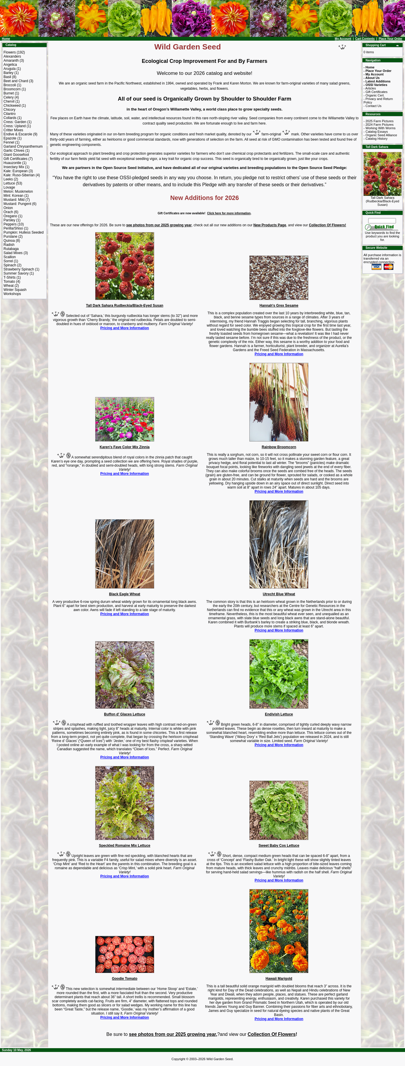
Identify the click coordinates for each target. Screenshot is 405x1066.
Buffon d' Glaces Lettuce (124, 714)
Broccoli (10, 85)
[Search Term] (382, 220)
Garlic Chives (14, 151)
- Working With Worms (380, 128)
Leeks (8, 179)
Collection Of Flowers (272, 1034)
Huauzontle (12, 163)
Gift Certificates (15, 159)
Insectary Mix (14, 167)
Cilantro (9, 114)
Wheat (9, 286)
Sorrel (8, 261)
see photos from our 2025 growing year (159, 225)
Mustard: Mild (14, 200)
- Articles (370, 88)
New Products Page (269, 225)
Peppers (10, 224)
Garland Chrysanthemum (23, 146)
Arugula (9, 69)
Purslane (10, 236)
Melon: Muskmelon (18, 191)
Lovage (9, 187)
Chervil (9, 101)
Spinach (10, 265)
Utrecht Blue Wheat (279, 594)
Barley (8, 73)
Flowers (10, 52)
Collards (10, 118)
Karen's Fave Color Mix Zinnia (125, 447)
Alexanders (12, 56)
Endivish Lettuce (279, 714)
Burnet (9, 93)
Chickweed (12, 106)
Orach (8, 212)
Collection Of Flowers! (327, 225)
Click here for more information (229, 213)
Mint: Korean (13, 196)
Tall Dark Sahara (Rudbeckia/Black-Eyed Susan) (382, 199)
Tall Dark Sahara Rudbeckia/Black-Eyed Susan (124, 305)
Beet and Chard (16, 81)
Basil (7, 77)
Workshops (12, 294)
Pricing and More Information (124, 328)
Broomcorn (12, 89)
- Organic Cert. (374, 95)
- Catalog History (375, 138)
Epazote (10, 138)
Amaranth (11, 60)
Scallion (10, 257)
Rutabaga (11, 249)
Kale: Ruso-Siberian (19, 175)
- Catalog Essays (376, 131)
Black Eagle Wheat (124, 594)
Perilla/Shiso (13, 228)
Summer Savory (16, 273)
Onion (8, 208)
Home (6, 38)
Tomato (9, 282)
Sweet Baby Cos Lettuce (279, 846)
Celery (9, 97)
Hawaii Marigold (279, 979)
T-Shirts (9, 277)
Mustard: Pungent (17, 204)
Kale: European (16, 171)
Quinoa (9, 241)
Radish (9, 245)
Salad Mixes (13, 253)
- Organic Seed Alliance (380, 135)
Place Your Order (390, 38)
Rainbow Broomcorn (279, 447)
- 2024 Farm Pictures (379, 124)
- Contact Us (372, 106)
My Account (343, 38)
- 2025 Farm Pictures (379, 121)
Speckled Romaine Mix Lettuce (124, 846)
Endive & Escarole (18, 134)
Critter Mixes (13, 130)
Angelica (10, 65)
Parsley (9, 220)
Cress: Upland (15, 126)
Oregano (10, 216)
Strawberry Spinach (19, 269)
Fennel (9, 142)
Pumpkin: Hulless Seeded (24, 232)
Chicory (9, 110)
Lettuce (9, 183)
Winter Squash (15, 290)
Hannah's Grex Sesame (279, 305)
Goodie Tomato (124, 979)
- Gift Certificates (375, 92)
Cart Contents (365, 38)
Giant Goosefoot (16, 155)
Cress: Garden (15, 122)
